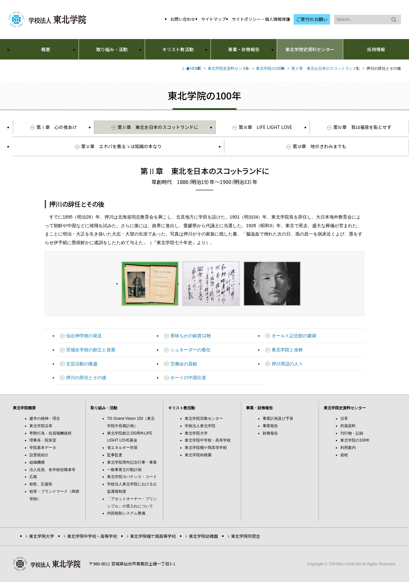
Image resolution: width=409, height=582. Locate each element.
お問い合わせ (182, 19)
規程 (344, 455)
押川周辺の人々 (287, 363)
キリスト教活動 (178, 49)
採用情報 (376, 49)
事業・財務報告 (243, 49)
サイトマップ (213, 19)
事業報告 (270, 426)
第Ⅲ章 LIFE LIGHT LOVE (262, 127)
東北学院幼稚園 (198, 455)
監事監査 (114, 455)
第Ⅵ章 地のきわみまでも (316, 146)
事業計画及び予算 (278, 418)
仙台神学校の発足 (84, 335)
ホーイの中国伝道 (188, 377)
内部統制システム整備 (126, 513)
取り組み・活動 (111, 49)
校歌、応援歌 (40, 484)
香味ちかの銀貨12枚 (190, 335)
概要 (45, 49)
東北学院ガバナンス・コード (132, 476)
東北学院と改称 (287, 349)
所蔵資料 (348, 426)
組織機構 (37, 462)
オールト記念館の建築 (294, 335)
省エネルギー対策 (122, 447)
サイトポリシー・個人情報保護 (261, 19)
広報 (33, 476)
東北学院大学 (196, 433)
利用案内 (348, 447)
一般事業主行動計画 (124, 469)
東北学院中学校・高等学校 (208, 440)
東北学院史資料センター (310, 49)
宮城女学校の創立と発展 (90, 349)
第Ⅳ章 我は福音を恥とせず (359, 127)
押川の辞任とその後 (86, 377)
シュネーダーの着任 (190, 349)
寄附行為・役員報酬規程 (50, 433)
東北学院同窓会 (245, 536)
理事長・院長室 (42, 440)
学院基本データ (42, 447)
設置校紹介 (39, 455)
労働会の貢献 (183, 363)
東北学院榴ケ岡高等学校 (206, 447)
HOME (196, 68)
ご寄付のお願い (312, 19)
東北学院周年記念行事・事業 (132, 462)
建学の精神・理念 (44, 418)
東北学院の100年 (270, 68)
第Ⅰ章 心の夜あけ (53, 127)
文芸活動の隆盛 (81, 363)
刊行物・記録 (351, 433)
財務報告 (270, 433)
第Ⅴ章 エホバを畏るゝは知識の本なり (118, 146)
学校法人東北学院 (200, 426)
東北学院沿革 (40, 426)
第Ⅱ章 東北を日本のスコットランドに (325, 68)
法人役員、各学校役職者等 (52, 469)
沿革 (344, 418)
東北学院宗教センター (204, 418)
